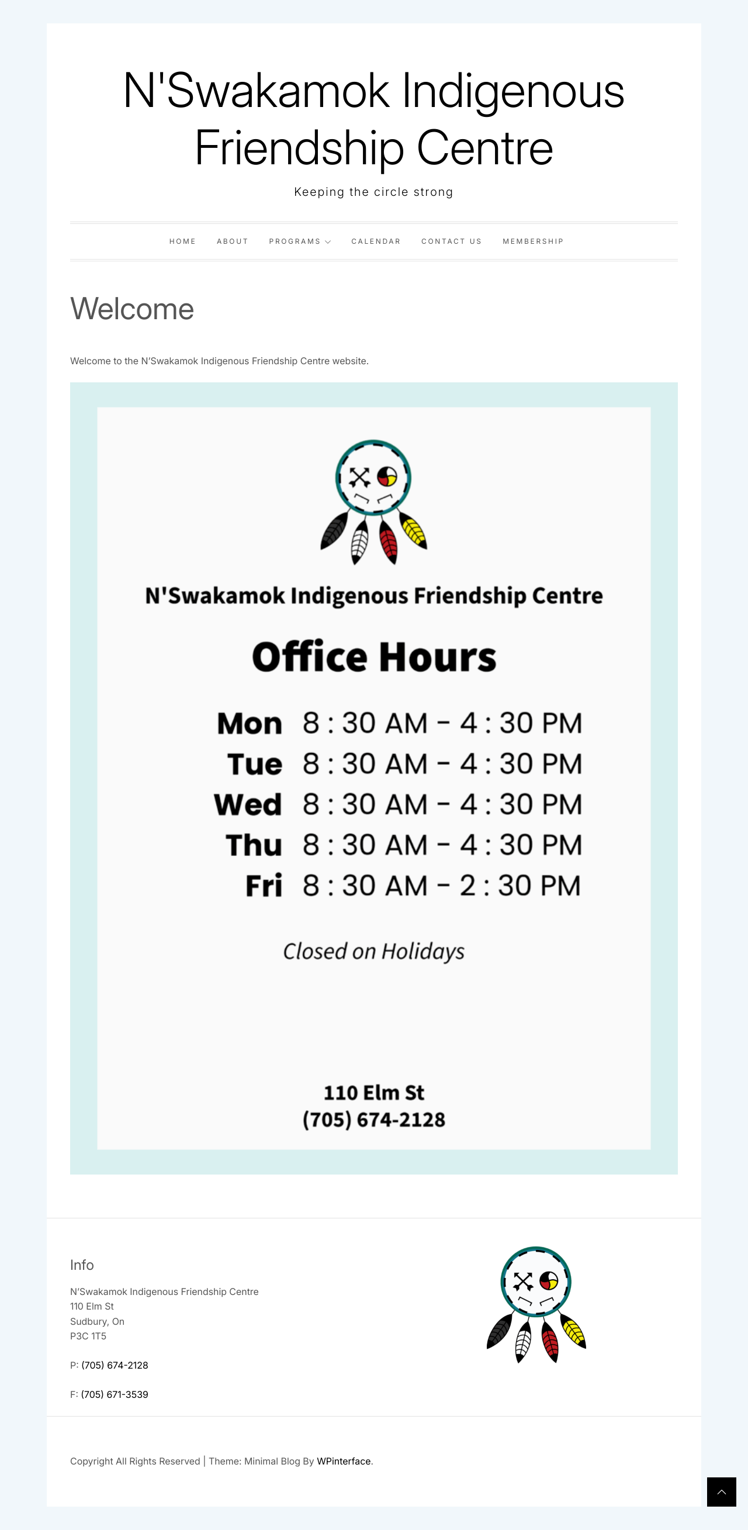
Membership (534, 241)
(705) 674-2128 (114, 1365)
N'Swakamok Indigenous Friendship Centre (374, 118)
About (233, 241)
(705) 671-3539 (114, 1394)
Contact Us (452, 241)
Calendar (376, 241)
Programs (300, 241)
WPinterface (343, 1461)
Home (183, 241)
